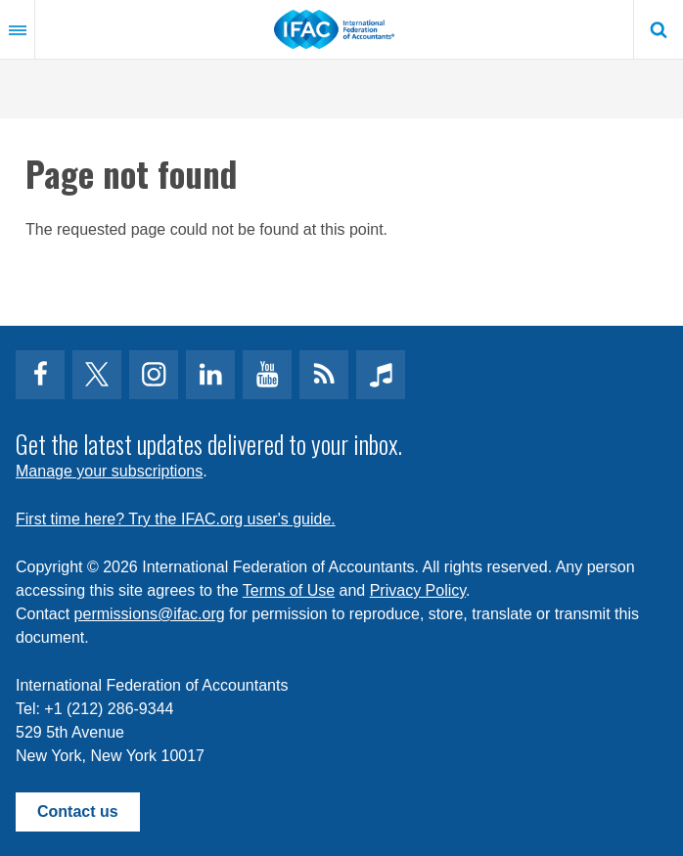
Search (658, 29)
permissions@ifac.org (149, 614)
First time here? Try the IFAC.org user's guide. (176, 519)
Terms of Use (289, 590)
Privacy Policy (418, 590)
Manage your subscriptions (109, 471)
